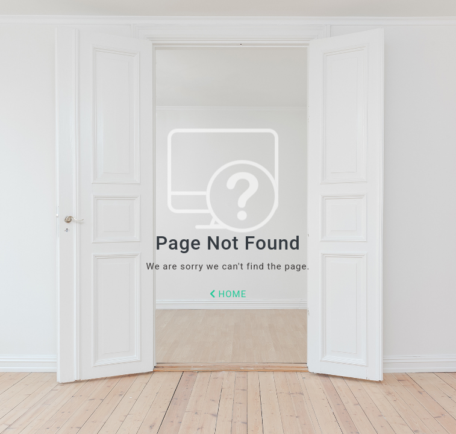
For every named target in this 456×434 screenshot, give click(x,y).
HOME (228, 294)
